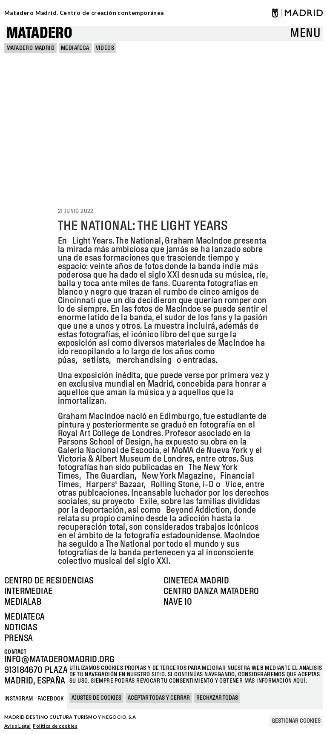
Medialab (22, 602)
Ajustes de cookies (96, 698)
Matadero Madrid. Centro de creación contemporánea (84, 12)
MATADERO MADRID (30, 48)
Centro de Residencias (48, 581)
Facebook (50, 699)
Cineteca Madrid (196, 581)
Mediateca (75, 48)
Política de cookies (55, 726)
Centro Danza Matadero (211, 591)
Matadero (39, 33)
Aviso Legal (17, 726)
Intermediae (28, 591)
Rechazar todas (217, 698)
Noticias (20, 627)
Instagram (18, 699)
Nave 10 (178, 602)
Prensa (18, 638)
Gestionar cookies (296, 721)
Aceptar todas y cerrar (159, 698)
